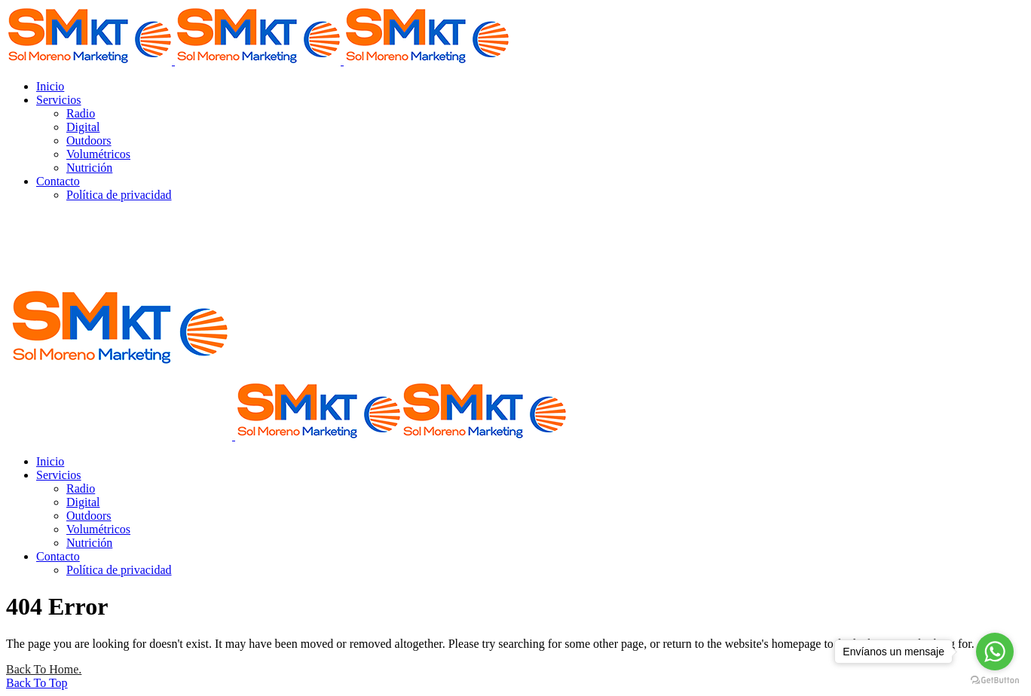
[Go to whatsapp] (995, 651)
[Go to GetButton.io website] (995, 680)
